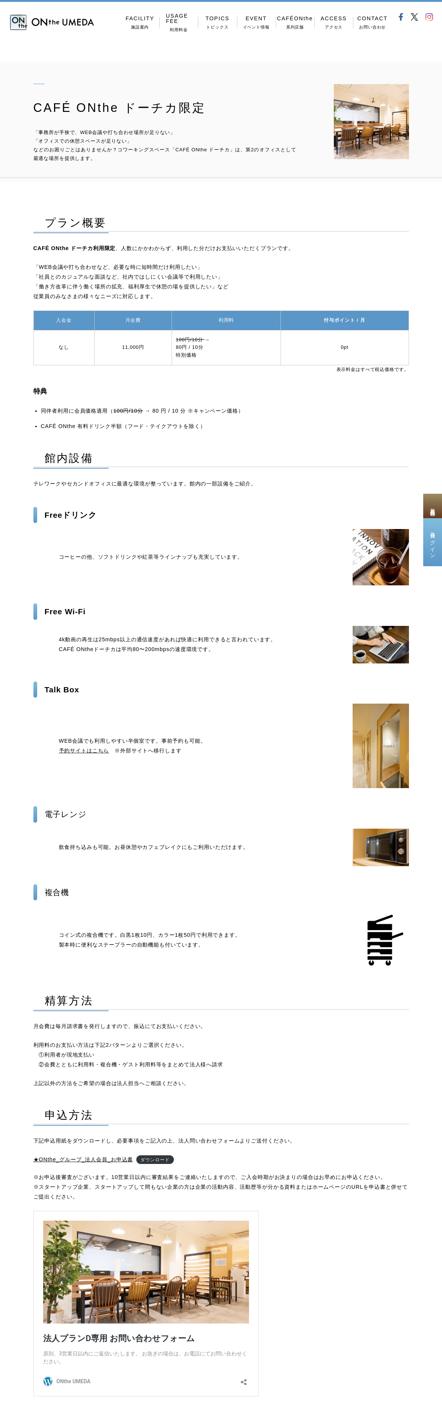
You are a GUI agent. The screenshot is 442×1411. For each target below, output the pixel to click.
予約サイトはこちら (84, 751)
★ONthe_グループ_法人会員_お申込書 (83, 1159)
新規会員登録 (433, 506)
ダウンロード (154, 1160)
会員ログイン (433, 542)
